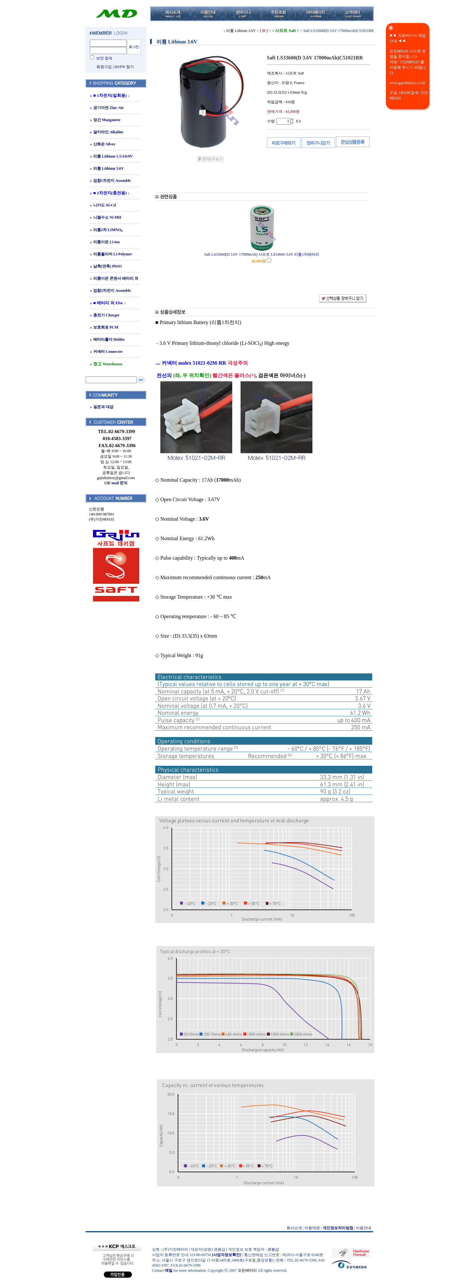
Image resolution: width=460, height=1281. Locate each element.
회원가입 (104, 67)
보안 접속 (104, 58)
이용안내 (363, 1228)
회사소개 (294, 1228)
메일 (168, 1270)
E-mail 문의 (116, 483)
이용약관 (312, 1228)
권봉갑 (273, 1249)
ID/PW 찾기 (124, 67)
